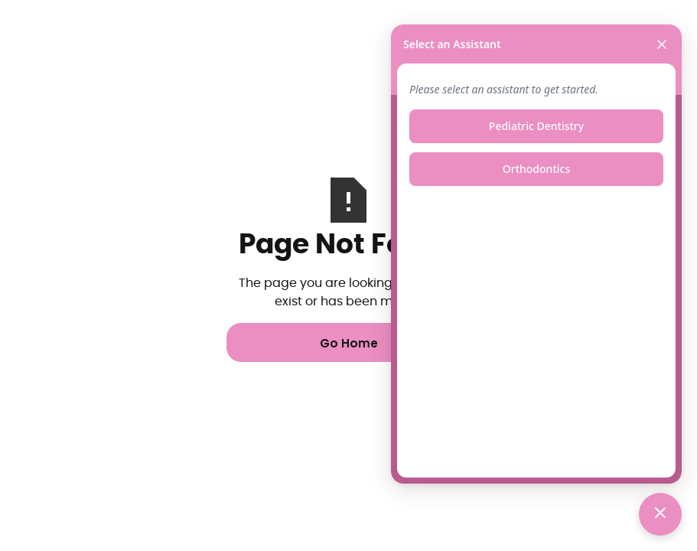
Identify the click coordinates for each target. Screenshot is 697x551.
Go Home (349, 343)
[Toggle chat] (660, 514)
